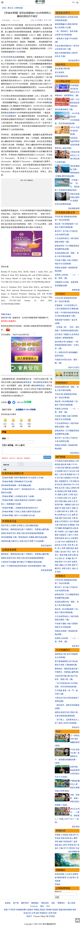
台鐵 (73, 468)
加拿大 (69, 508)
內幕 (65, 498)
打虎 (73, 501)
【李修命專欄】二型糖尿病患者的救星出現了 (20, 509)
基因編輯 (66, 528)
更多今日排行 (73, 367)
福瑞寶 (55, 910)
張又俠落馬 (59, 72)
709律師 (60, 532)
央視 (69, 545)
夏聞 (75, 838)
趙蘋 (57, 845)
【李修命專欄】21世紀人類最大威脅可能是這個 (20, 513)
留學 (64, 548)
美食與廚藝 (59, 874)
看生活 (10, 8)
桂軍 (70, 555)
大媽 (57, 525)
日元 (69, 515)
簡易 (71, 835)
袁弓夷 (60, 478)
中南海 (60, 498)
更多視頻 (75, 827)
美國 (69, 491)
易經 (57, 565)
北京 (71, 521)
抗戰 (74, 555)
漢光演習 (61, 468)
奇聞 (64, 568)
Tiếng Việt (44, 916)
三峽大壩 (62, 474)
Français (37, 916)
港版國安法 (63, 481)
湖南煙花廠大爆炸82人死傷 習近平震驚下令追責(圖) (22, 542)
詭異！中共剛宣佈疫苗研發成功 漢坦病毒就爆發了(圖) (23, 567)
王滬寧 (64, 495)
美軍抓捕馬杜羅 (61, 76)
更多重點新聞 (73, 208)
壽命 (74, 568)
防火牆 (73, 528)
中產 (73, 518)
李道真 (57, 838)
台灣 (61, 521)
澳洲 (61, 555)
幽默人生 (63, 565)
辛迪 (77, 848)
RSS (48, 906)
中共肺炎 (58, 461)
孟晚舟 (74, 488)
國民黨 (68, 468)
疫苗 (65, 525)
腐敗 (65, 501)
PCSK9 (17, 52)
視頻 (58, 731)
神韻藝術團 (21, 910)
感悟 (73, 565)
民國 (65, 555)
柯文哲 (60, 484)
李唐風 (66, 842)
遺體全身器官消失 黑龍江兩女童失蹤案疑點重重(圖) (22, 534)
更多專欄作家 (73, 852)
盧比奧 (63, 464)
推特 (42, 906)
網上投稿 (71, 903)
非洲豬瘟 (71, 525)
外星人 (69, 568)
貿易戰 (60, 471)
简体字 (29, 916)
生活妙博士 (71, 877)
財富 (69, 518)
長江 (75, 474)
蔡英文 (66, 521)
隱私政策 (45, 903)
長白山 (67, 538)
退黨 (75, 481)
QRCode (20, 402)
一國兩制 (67, 505)
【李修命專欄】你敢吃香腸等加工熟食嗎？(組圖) (21, 501)
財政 (65, 518)
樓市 (61, 518)
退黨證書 (62, 910)
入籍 (61, 552)
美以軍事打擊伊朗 (62, 69)
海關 (68, 548)
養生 (59, 572)
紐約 (37, 913)
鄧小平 (74, 558)
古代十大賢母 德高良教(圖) (74, 130)
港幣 (73, 515)
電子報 (16, 903)
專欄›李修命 (6, 314)
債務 (59, 511)
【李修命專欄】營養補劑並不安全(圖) (16, 483)
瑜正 (57, 848)
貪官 (57, 501)
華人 (73, 545)
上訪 (66, 532)
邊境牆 (60, 491)
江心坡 (57, 542)
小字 (49, 20)
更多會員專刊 (73, 60)
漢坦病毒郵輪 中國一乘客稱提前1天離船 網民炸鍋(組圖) (24, 538)
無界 (74, 910)
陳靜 (61, 842)
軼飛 (67, 838)
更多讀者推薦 (46, 571)
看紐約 (43, 910)
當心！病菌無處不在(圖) (11, 505)
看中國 (8, 318)
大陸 (77, 525)
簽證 (76, 548)
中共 (77, 484)
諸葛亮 (74, 562)
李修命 (57, 884)
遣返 (72, 548)
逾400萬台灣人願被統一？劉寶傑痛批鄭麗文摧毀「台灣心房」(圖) (67, 345)
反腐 (69, 501)
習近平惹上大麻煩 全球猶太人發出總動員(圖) (19, 527)
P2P (56, 528)
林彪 (57, 562)
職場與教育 (61, 877)
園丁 (71, 842)
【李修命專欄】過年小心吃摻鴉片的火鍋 (18, 517)
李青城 (70, 845)
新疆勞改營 (70, 542)
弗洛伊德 (67, 484)
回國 (57, 552)
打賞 (39, 20)
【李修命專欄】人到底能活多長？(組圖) (17, 498)
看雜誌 (37, 910)
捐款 (53, 903)
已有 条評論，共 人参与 (13, 445)
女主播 (64, 545)
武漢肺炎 (70, 461)
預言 (59, 568)
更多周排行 (74, 453)
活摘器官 (62, 535)
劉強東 (76, 521)
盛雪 (75, 842)
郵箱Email (58, 891)
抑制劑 (10, 57)
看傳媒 (49, 910)
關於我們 (25, 903)
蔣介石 (62, 558)
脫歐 (74, 508)
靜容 (65, 845)
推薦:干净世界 (10, 910)
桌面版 (7, 903)
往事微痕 (67, 478)
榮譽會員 (27, 382)
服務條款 (35, 903)
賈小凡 (76, 835)
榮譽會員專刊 (63, 13)
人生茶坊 (68, 874)
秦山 (61, 845)
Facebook (34, 906)
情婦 (61, 501)
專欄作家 (60, 830)
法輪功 (71, 532)
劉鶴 (59, 495)
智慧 (69, 565)
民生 (69, 552)
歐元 (65, 515)
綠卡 (65, 552)
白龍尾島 (74, 538)
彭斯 (65, 491)
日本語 (52, 916)
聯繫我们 (61, 903)
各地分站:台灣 (29, 913)
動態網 (69, 910)
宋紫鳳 (57, 835)
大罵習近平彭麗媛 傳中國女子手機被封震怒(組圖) (21, 563)
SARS (63, 542)
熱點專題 (60, 64)
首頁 (4, 8)
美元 (67, 511)
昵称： (5, 438)
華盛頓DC (44, 913)
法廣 (73, 505)
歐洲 (50, 913)
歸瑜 (63, 838)
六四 (71, 481)
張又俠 (72, 471)
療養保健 (19, 8)
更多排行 (75, 727)
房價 (61, 525)
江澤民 (71, 495)
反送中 (74, 498)
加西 (55, 913)
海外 (74, 552)
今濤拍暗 (64, 835)
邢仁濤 (76, 845)
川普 (77, 461)
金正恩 (62, 488)
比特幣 (60, 515)
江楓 (61, 848)
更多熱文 (75, 646)
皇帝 (69, 562)
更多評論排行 (46, 547)
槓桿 (63, 511)
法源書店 (29, 910)
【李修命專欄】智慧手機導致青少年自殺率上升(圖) (22, 479)
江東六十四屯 (72, 535)
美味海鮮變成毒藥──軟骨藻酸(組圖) (16, 487)
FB (60, 508)
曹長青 (72, 848)
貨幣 (72, 511)
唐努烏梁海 (59, 538)
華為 (57, 488)
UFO (73, 484)
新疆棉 (70, 474)
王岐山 (68, 488)
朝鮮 (64, 508)
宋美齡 (68, 558)
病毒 (69, 464)
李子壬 (66, 848)
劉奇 (61, 562)
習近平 (66, 471)
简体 (73, 2)
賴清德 (57, 464)
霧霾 (60, 528)
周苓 (57, 842)
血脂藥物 (10, 113)
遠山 (71, 838)
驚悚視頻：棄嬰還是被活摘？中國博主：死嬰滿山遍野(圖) (25, 531)
